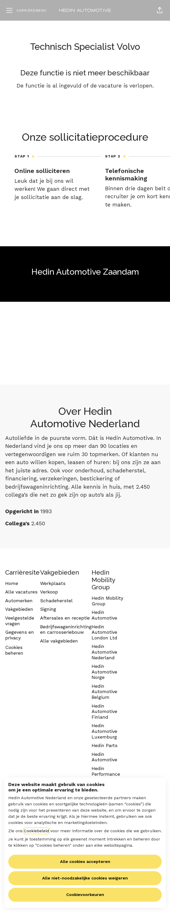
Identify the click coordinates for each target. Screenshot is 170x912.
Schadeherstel (56, 600)
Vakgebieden (19, 609)
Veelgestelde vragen (19, 620)
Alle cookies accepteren (85, 861)
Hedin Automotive (104, 615)
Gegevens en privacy (19, 634)
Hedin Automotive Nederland (104, 652)
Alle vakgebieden (59, 641)
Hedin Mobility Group (107, 600)
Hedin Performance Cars (106, 774)
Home (11, 583)
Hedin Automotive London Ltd (104, 632)
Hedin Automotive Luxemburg (104, 731)
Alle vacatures (21, 591)
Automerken (19, 600)
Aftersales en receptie (65, 618)
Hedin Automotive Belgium (104, 691)
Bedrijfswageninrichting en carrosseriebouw (66, 629)
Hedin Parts (104, 745)
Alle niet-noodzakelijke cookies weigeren (85, 878)
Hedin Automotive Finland (104, 711)
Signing (48, 609)
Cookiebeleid (36, 830)
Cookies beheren (14, 650)
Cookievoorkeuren (85, 894)
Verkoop (49, 591)
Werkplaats (52, 583)
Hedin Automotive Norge (104, 671)
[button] (159, 10)
